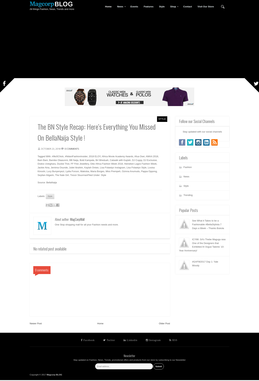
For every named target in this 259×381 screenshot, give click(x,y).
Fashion (187, 167)
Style (162, 119)
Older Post (164, 324)
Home (100, 324)
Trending (188, 195)
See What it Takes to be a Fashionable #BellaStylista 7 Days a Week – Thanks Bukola (208, 224)
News (120, 6)
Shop (173, 6)
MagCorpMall (77, 220)
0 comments (73, 149)
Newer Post (36, 324)
